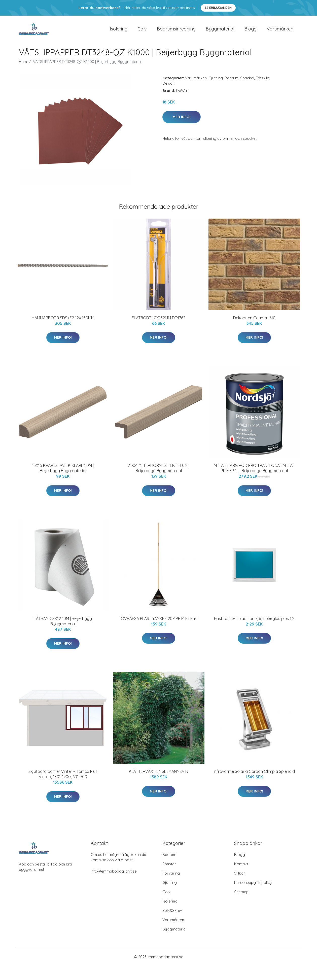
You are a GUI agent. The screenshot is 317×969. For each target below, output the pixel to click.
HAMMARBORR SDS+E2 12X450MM (63, 321)
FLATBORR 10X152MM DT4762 (158, 321)
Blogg (250, 30)
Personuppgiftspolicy (253, 886)
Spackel (247, 81)
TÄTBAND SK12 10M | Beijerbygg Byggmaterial (63, 624)
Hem (23, 65)
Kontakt (241, 867)
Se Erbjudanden (218, 8)
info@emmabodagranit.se (114, 874)
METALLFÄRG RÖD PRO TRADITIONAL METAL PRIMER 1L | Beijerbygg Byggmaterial (254, 471)
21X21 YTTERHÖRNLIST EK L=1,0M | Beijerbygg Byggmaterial (158, 471)
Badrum (231, 81)
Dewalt (168, 86)
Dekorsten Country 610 (254, 321)
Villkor (239, 876)
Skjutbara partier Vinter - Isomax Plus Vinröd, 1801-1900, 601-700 (62, 777)
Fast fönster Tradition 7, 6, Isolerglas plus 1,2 (254, 622)
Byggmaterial (220, 30)
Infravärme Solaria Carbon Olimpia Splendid (254, 774)
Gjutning (215, 81)
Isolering (118, 30)
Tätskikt (262, 81)
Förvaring (171, 876)
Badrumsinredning (176, 30)
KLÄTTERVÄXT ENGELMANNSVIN (158, 774)
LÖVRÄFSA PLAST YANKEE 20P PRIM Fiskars (158, 622)
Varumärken (280, 30)
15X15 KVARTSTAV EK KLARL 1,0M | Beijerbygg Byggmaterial (63, 471)
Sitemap (241, 895)
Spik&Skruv (172, 914)
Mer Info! (181, 120)
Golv (142, 30)
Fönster (169, 867)
